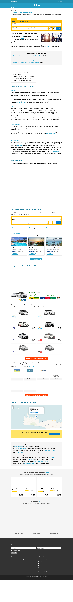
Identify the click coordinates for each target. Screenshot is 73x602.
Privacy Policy (47, 579)
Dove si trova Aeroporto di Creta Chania (22, 80)
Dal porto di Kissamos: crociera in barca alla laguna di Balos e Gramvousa (29, 60)
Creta (36, 5)
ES (39, 564)
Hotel (19, 513)
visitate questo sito (50, 133)
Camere (54, 27)
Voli (20, 19)
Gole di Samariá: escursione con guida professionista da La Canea (27, 55)
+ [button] (12, 408)
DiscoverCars (56, 151)
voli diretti (47, 46)
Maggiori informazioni (25, 560)
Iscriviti (14, 554)
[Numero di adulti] (50, 29)
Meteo (44, 7)
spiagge (18, 143)
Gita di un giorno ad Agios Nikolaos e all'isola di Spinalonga (26, 62)
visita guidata (31, 456)
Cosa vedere (18, 7)
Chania (22, 38)
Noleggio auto (39, 7)
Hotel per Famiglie (19, 528)
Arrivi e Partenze (17, 74)
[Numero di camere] (54, 29)
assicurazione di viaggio (29, 465)
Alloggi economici (36, 513)
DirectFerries (31, 461)
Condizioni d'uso (41, 579)
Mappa (49, 7)
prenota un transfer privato (49, 452)
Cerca (58, 28)
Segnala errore (35, 579)
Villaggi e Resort (54, 528)
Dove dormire (31, 7)
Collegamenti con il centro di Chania (21, 72)
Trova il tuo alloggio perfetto (20, 450)
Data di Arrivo (14, 27)
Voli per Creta (25, 7)
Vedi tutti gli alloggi (37, 259)
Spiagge (12, 7)
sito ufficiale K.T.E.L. (20, 102)
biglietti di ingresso (22, 454)
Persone (50, 27)
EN (39, 567)
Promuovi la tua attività (28, 579)
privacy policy (18, 551)
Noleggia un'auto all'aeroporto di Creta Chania (37, 360)
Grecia (14, 1)
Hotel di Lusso (36, 528)
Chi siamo (42, 557)
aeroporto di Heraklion (24, 45)
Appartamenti (54, 513)
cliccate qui (54, 306)
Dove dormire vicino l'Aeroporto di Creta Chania (24, 76)
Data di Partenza (33, 27)
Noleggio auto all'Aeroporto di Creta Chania (23, 78)
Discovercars (51, 458)
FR (39, 569)
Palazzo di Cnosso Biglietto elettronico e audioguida (24, 57)
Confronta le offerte (18, 448)
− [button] (12, 410)
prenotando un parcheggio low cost (40, 463)
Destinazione (14, 23)
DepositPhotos (46, 573)
